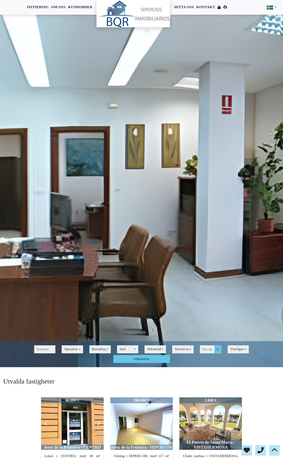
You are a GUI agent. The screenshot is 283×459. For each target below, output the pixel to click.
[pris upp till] (207, 349)
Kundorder (80, 7)
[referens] (45, 349)
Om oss (58, 7)
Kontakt (205, 7)
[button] (46, 423)
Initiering (38, 7)
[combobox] (72, 349)
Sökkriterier (141, 359)
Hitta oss (184, 7)
